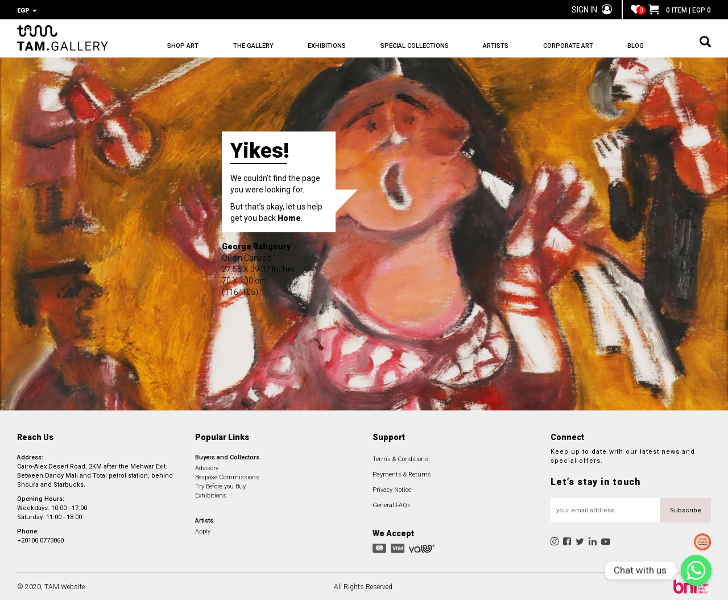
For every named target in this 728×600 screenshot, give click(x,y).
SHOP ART (182, 46)
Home (289, 216)
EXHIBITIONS (327, 46)
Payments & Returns (402, 473)
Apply (202, 530)
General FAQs (392, 504)
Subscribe (685, 509)
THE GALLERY (253, 46)
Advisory (206, 467)
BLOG (635, 46)
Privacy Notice (392, 488)
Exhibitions (210, 494)
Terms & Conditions (400, 458)
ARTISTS (495, 46)
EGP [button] (27, 10)
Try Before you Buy (220, 485)
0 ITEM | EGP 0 (679, 10)
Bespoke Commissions (227, 476)
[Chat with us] (696, 570)
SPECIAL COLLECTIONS (414, 46)
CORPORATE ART (568, 46)
